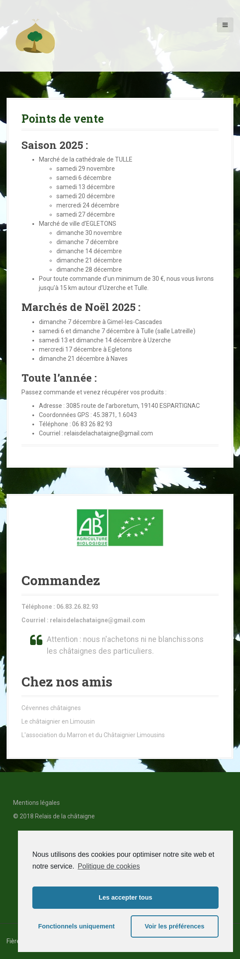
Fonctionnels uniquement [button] (76, 926)
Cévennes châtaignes (51, 707)
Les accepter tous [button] (125, 897)
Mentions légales (36, 802)
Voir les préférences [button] (175, 926)
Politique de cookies (109, 866)
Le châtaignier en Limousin (58, 721)
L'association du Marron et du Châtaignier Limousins (93, 734)
